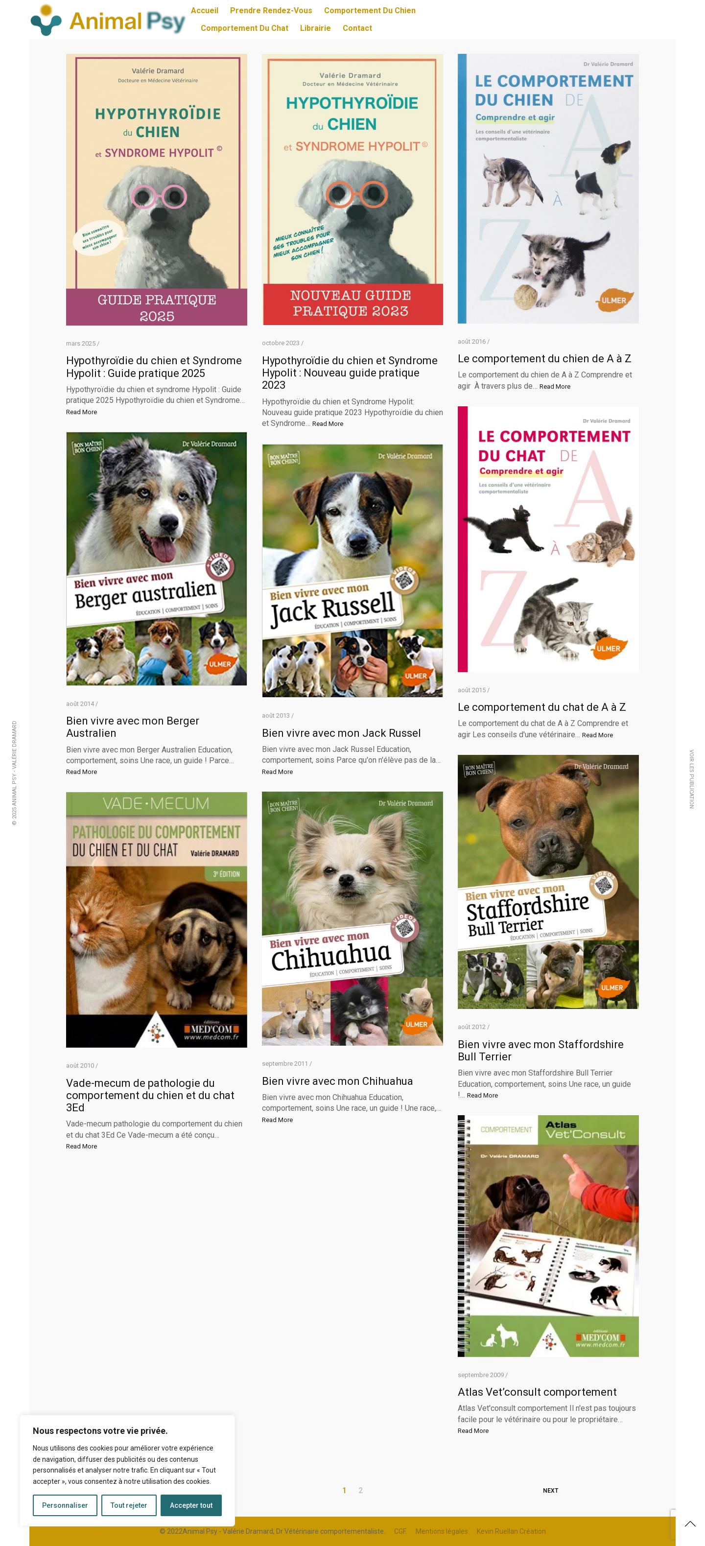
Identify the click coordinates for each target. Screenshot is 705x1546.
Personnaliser (65, 1505)
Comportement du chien (370, 10)
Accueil (204, 10)
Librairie (315, 28)
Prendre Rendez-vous (271, 10)
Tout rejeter (129, 1505)
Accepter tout (191, 1505)
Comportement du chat (244, 28)
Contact (357, 28)
